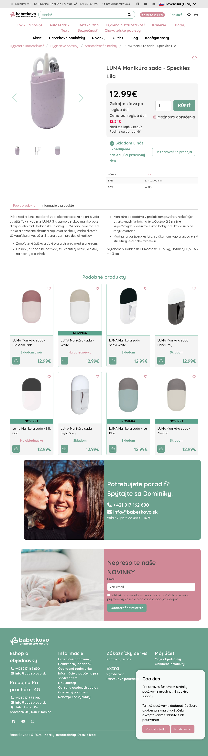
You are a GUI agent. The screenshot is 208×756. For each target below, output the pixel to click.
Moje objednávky (168, 659)
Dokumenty (67, 683)
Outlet (118, 38)
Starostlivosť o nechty (101, 46)
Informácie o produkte (58, 205)
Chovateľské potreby (123, 30)
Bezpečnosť (87, 30)
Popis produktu (24, 205)
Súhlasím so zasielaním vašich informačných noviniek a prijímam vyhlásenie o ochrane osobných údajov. (148, 597)
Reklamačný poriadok (75, 664)
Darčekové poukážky (67, 38)
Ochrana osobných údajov (78, 687)
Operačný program (73, 692)
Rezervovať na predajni (174, 152)
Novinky (98, 38)
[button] (14, 97)
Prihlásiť (176, 15)
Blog (134, 38)
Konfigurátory (157, 38)
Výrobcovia (115, 674)
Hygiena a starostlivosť (125, 25)
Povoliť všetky (156, 729)
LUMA (148, 174)
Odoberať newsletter (127, 608)
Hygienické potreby (64, 46)
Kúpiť (184, 105)
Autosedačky (60, 25)
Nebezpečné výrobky (74, 697)
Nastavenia (182, 729)
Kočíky (49, 735)
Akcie (37, 38)
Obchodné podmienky (75, 669)
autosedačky (66, 735)
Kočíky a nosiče (29, 25)
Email (111, 579)
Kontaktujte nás (118, 659)
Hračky (179, 25)
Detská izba (89, 25)
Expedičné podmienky (74, 659)
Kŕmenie (159, 25)
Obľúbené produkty (170, 664)
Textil (65, 30)
